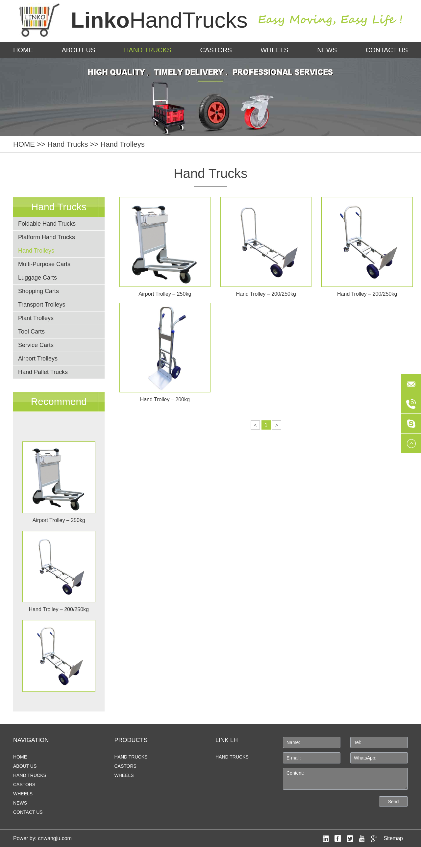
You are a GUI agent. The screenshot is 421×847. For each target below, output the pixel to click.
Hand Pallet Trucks (43, 372)
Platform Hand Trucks (46, 237)
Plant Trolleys (36, 318)
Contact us (387, 50)
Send (393, 801)
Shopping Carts (38, 291)
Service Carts (36, 345)
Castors (216, 50)
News (327, 50)
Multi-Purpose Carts (44, 264)
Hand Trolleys (122, 144)
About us (78, 50)
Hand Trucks (147, 50)
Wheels (274, 50)
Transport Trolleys (41, 304)
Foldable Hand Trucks (47, 223)
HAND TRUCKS (232, 757)
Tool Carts (31, 331)
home (20, 757)
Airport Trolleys (38, 358)
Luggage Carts (37, 277)
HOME (23, 50)
